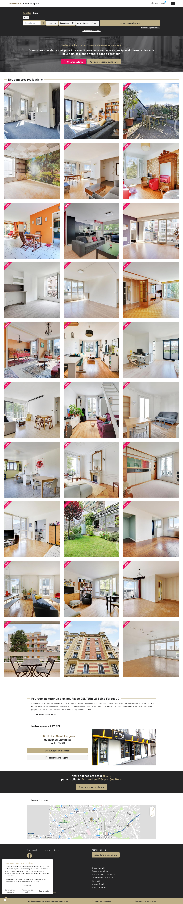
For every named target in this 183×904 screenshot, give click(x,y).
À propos (96, 880)
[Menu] (173, 3)
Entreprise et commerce (103, 874)
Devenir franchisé (100, 871)
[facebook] (29, 855)
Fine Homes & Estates (102, 877)
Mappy (50, 837)
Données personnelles (101, 901)
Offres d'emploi (99, 868)
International (98, 884)
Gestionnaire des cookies (145, 901)
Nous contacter (99, 887)
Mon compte (158, 3)
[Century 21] (23, 3)
